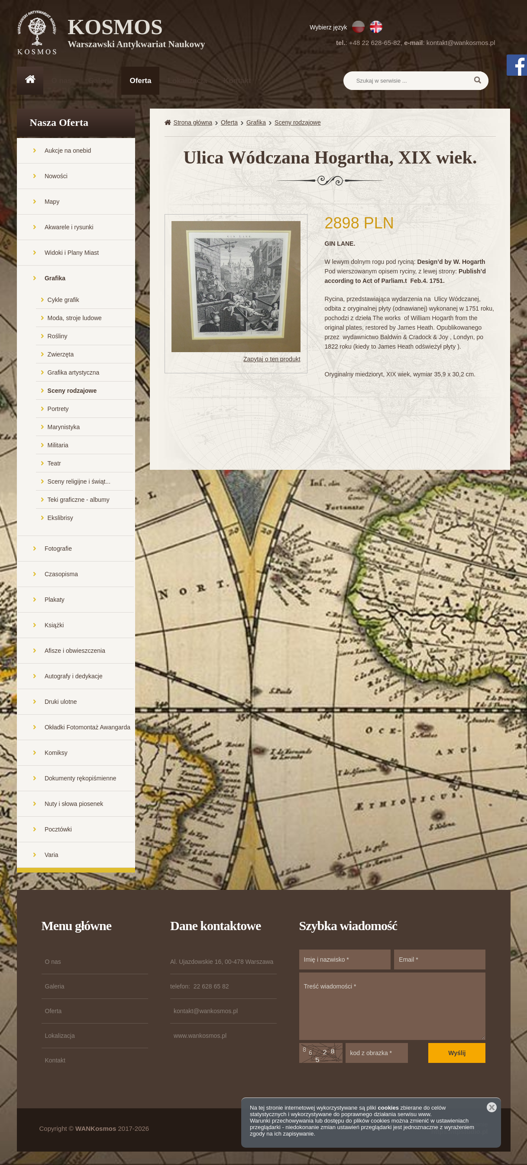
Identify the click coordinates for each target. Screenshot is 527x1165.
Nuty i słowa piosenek (74, 804)
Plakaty (55, 600)
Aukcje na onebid (68, 151)
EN (376, 26)
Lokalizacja (187, 81)
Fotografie (58, 549)
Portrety (58, 409)
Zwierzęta (61, 354)
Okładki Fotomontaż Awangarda (87, 727)
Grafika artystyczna (74, 372)
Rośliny (58, 336)
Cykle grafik (63, 300)
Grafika (55, 278)
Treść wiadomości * (392, 1006)
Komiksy (56, 753)
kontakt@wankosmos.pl (461, 42)
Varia (51, 855)
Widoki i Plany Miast (72, 253)
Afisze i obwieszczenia (75, 651)
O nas (62, 81)
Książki (54, 625)
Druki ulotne (61, 702)
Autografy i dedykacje (74, 676)
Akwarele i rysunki (69, 227)
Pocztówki (58, 829)
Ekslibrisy (60, 518)
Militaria (58, 445)
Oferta (140, 81)
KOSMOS (136, 34)
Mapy (52, 202)
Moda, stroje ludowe (75, 318)
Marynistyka (64, 427)
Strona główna (193, 122)
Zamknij (492, 1107)
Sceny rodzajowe (72, 391)
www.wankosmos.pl (200, 1036)
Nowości (56, 176)
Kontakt (237, 81)
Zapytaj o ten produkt (272, 359)
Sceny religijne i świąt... (79, 481)
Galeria (100, 81)
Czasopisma (61, 574)
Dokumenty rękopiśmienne (80, 778)
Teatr (54, 463)
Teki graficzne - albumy (79, 500)
